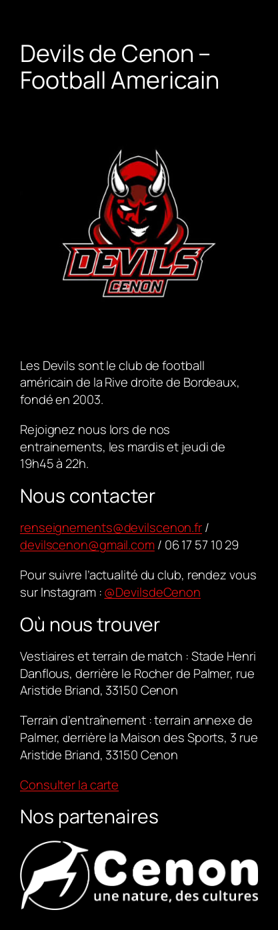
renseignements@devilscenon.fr (111, 527)
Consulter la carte (69, 784)
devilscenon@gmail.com (87, 544)
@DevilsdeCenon (152, 592)
